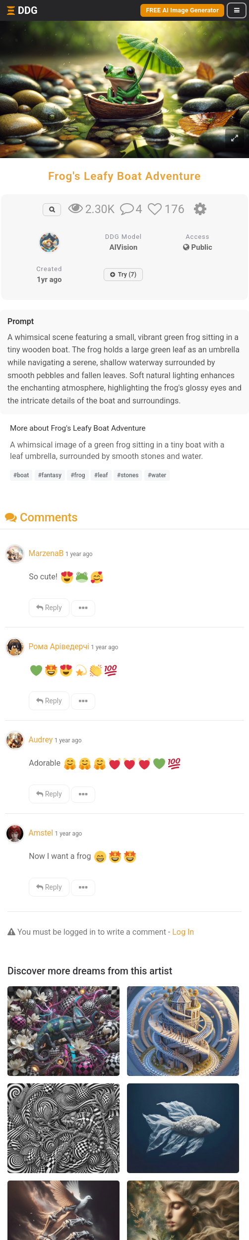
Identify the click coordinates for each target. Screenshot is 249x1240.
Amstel (40, 833)
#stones (127, 475)
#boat (21, 475)
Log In (183, 932)
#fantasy (50, 475)
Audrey (40, 739)
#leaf (101, 475)
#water (157, 475)
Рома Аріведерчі (58, 646)
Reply (49, 608)
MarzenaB (45, 553)
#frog (77, 475)
